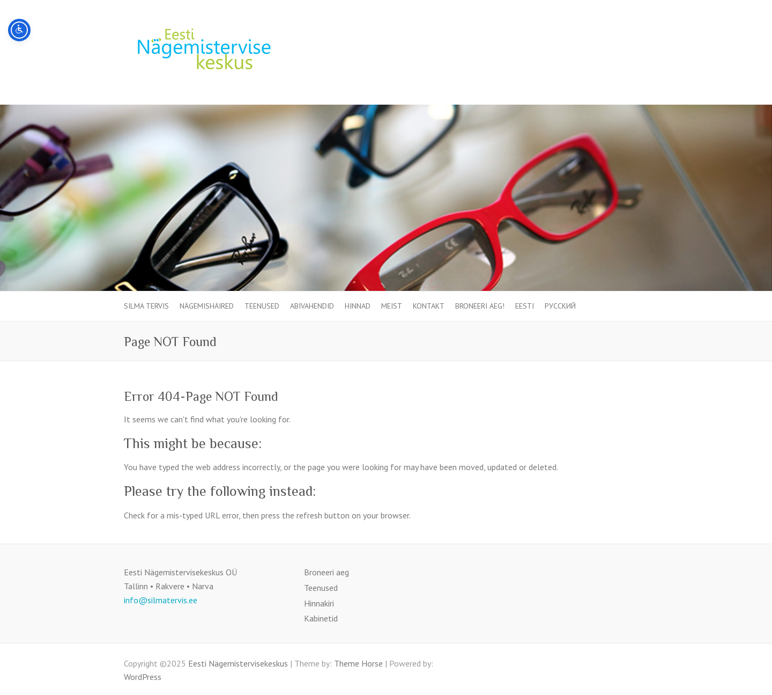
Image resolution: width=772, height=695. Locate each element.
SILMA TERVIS (146, 306)
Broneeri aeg (326, 572)
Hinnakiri (319, 603)
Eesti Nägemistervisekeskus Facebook (640, 41)
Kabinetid (321, 618)
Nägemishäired (207, 306)
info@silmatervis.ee (160, 600)
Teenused (261, 306)
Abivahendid (312, 306)
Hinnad (357, 306)
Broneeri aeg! (479, 306)
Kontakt (428, 306)
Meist (391, 306)
